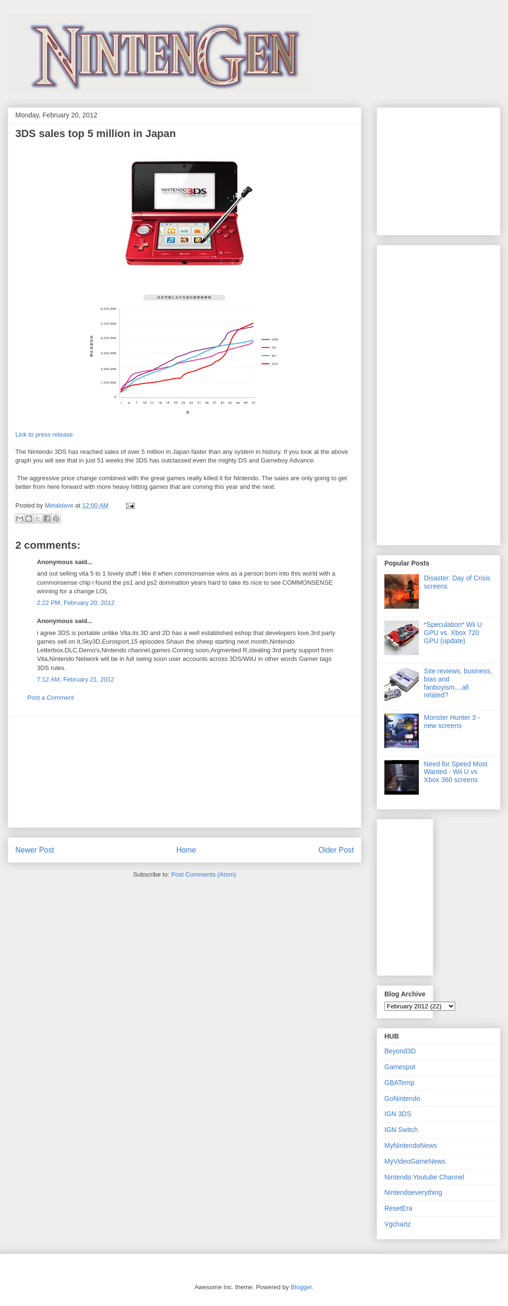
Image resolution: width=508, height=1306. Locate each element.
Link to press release (44, 434)
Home (186, 850)
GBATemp (399, 1082)
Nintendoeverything (413, 1192)
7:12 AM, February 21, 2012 (75, 679)
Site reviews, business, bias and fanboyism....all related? (458, 683)
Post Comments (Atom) (203, 874)
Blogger (301, 1287)
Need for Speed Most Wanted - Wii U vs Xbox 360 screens (455, 772)
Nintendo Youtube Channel (424, 1177)
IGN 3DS (397, 1114)
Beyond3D (400, 1051)
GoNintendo (402, 1098)
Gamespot (400, 1067)
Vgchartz (397, 1224)
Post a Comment (50, 697)
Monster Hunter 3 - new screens (452, 721)
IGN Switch (401, 1129)
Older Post (336, 850)
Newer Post (34, 850)
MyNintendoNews (410, 1145)
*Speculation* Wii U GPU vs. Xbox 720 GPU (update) (453, 633)
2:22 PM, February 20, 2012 (76, 602)
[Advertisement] (184, 772)
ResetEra (398, 1208)
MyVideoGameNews (414, 1161)
